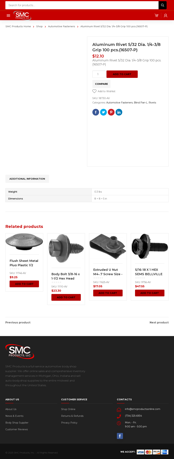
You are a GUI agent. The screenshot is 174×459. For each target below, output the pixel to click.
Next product (159, 322)
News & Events (14, 415)
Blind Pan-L (140, 102)
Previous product (17, 322)
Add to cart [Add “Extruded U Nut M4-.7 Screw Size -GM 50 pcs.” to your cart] (108, 293)
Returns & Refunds (72, 415)
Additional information (27, 178)
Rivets (152, 102)
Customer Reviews (16, 429)
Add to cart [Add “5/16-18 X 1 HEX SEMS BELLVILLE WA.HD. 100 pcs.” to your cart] (149, 293)
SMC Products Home (18, 26)
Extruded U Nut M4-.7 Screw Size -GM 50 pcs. (107, 274)
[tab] (27, 179)
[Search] (163, 5)
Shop (39, 26)
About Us (10, 408)
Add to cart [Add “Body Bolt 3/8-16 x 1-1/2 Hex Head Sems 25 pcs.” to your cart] (66, 297)
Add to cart (122, 74)
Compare (101, 83)
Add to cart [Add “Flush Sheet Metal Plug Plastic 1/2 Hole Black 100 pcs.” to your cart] (24, 283)
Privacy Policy (69, 422)
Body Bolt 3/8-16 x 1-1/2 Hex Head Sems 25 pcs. (65, 278)
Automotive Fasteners (61, 26)
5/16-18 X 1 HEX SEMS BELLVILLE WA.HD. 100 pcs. (148, 274)
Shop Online (68, 408)
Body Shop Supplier (16, 422)
